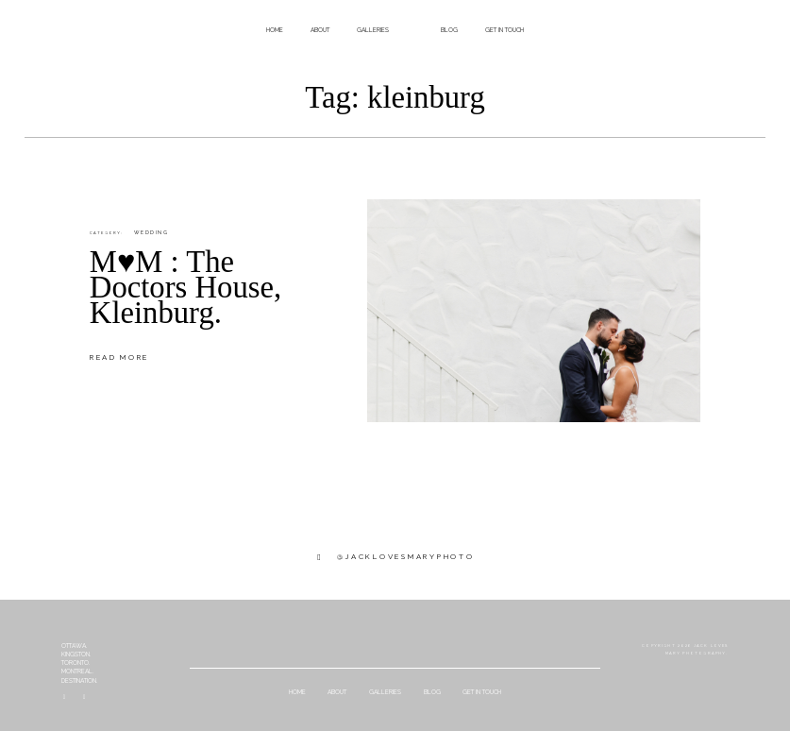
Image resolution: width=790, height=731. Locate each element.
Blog (449, 30)
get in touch (504, 30)
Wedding (151, 232)
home (274, 30)
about (320, 30)
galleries (373, 30)
